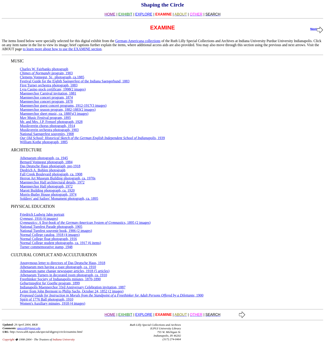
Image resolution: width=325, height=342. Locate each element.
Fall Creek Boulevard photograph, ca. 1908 (51, 174)
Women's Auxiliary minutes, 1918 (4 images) (52, 303)
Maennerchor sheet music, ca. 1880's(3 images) (54, 114)
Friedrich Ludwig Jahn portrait (42, 214)
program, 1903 (46, 73)
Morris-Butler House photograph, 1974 (48, 194)
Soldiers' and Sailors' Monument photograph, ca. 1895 (59, 198)
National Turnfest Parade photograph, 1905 (51, 227)
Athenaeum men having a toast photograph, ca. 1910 (58, 267)
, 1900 (111, 295)
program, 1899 (50, 283)
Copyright (8, 339)
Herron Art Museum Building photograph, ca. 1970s (57, 178)
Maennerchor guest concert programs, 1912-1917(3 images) (63, 105)
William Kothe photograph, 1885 (44, 142)
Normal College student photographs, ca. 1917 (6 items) (60, 243)
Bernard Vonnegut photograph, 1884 (46, 162)
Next (316, 29)
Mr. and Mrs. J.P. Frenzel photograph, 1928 (51, 122)
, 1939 (92, 138)
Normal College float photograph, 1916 (48, 239)
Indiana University (64, 339)
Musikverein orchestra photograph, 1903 (49, 130)
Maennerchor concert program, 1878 (46, 101)
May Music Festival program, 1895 (45, 118)
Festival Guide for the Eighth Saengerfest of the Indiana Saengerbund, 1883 (75, 81)
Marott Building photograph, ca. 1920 (47, 190)
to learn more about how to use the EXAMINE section (62, 49)
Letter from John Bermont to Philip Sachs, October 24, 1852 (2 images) (71, 291)
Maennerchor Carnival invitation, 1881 (48, 93)
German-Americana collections (137, 41)
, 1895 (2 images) (85, 222)
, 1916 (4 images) (39, 218)
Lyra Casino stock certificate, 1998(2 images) (53, 89)
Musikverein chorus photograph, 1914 (47, 126)
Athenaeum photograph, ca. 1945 (44, 158)
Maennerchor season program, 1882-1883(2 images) (57, 109)
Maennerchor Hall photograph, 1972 (46, 186)
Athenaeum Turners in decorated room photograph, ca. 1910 (63, 275)
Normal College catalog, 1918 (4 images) (50, 235)
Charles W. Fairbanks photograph (44, 69)
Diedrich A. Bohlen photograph (42, 170)
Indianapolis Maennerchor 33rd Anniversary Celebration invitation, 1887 (72, 287)
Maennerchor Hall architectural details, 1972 (52, 182)
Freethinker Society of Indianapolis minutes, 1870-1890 (60, 279)
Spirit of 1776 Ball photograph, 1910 (46, 299)
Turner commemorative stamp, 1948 (46, 247)
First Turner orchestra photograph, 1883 (49, 85)
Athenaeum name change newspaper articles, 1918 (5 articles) (64, 271)
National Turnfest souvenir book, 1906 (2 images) (56, 231)
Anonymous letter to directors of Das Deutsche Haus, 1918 (62, 263)
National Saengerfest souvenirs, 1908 (47, 134)
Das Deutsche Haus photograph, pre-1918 (50, 166)
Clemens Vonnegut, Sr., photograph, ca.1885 (52, 77)
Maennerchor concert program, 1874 (46, 97)
